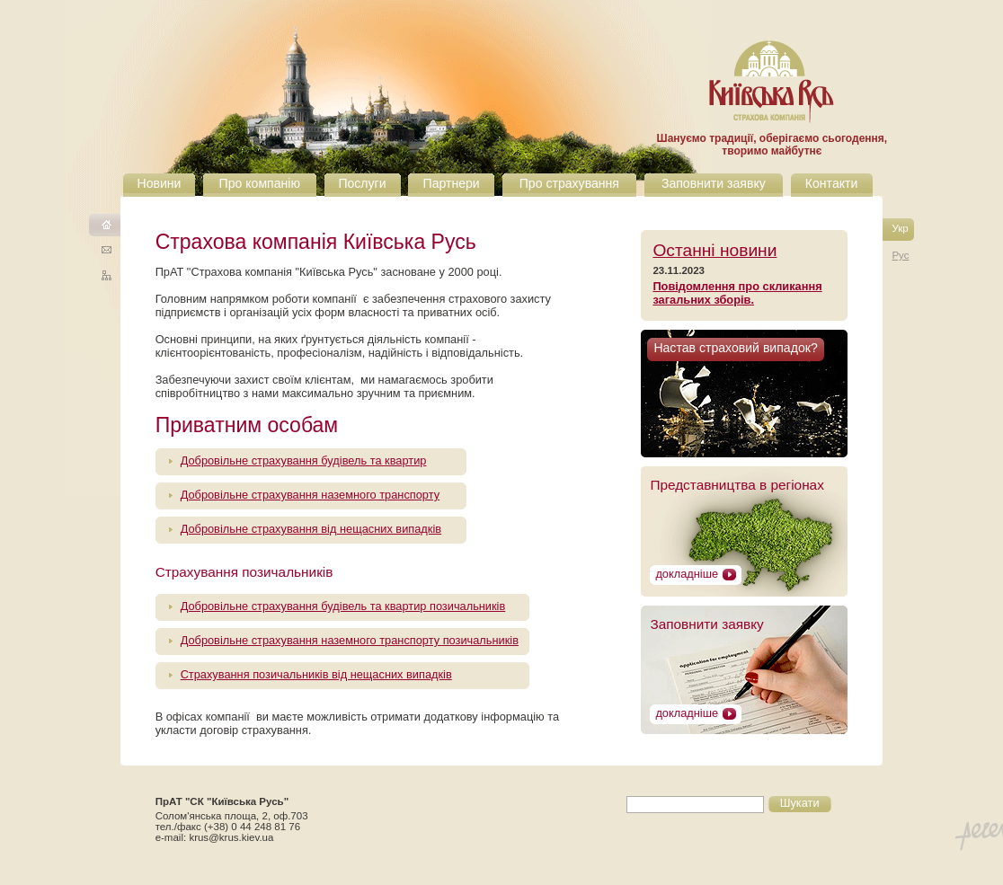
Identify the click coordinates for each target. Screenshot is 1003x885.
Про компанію (259, 183)
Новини (159, 183)
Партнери (451, 183)
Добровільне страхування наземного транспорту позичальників (350, 640)
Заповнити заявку (713, 183)
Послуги (362, 183)
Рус (900, 255)
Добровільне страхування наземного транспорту (310, 494)
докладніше (686, 573)
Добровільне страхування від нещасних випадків (311, 528)
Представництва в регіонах (736, 484)
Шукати (800, 803)
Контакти (831, 183)
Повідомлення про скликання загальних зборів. (736, 292)
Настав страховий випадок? (735, 348)
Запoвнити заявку (706, 624)
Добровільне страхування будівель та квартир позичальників (343, 606)
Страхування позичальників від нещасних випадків (316, 674)
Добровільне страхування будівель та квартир (304, 460)
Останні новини (714, 250)
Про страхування (569, 183)
